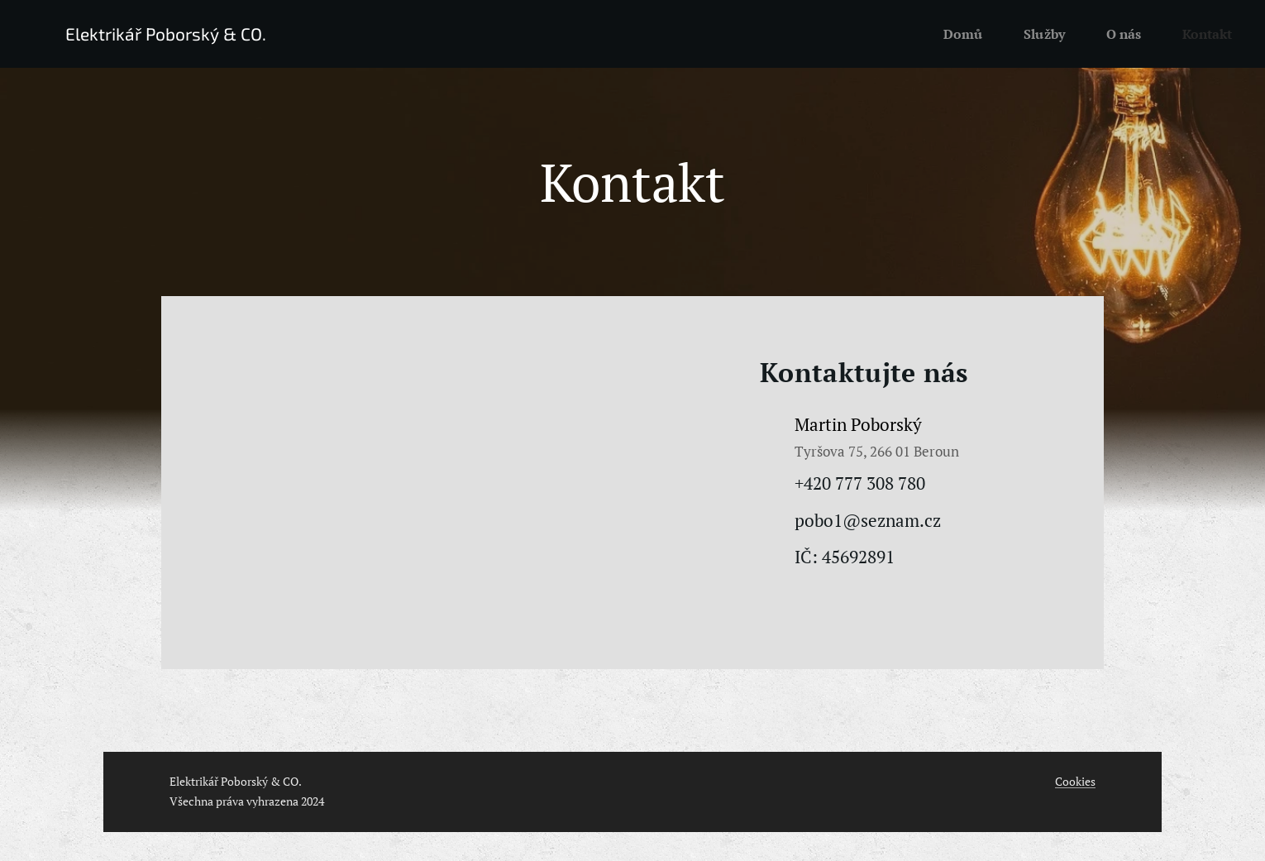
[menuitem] (958, 34)
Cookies (1075, 781)
